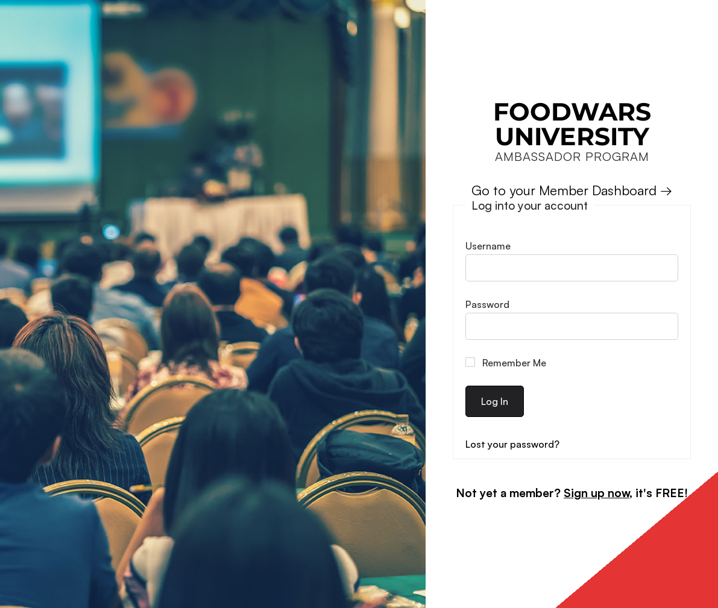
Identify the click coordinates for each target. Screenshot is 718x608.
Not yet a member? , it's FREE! (572, 493)
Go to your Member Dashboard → (571, 190)
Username (488, 246)
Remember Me (506, 363)
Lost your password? (512, 444)
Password (487, 304)
